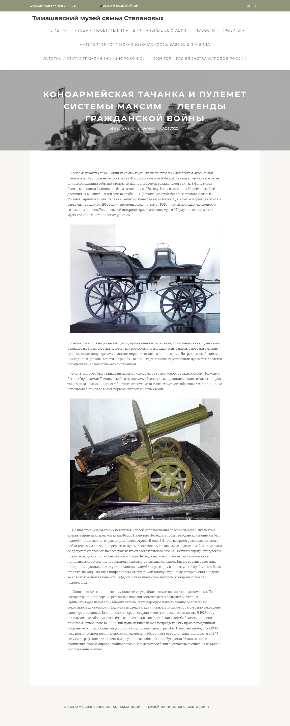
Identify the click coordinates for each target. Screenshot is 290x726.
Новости (205, 30)
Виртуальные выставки (159, 30)
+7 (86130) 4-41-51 (64, 5)
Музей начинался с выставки (177, 706)
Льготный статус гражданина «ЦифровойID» (94, 59)
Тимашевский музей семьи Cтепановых (98, 18)
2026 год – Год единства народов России (200, 59)
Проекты (231, 30)
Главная (58, 30)
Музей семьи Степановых (132, 128)
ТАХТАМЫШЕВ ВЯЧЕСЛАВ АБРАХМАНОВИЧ (105, 706)
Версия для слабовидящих (119, 5)
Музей (81, 30)
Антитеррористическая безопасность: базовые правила (145, 44)
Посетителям (109, 30)
